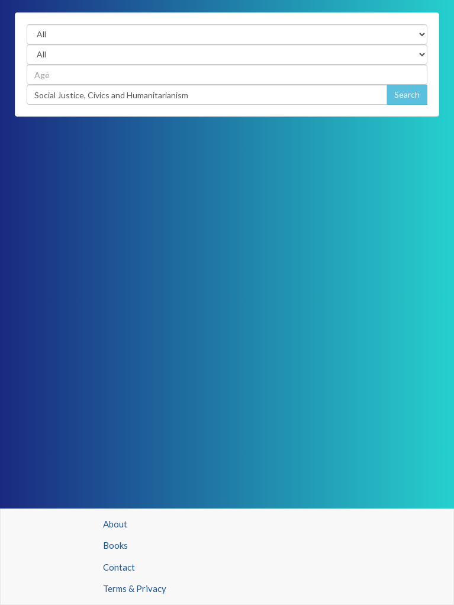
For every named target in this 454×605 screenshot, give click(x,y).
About (115, 524)
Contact (119, 567)
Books (115, 545)
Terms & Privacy (134, 588)
